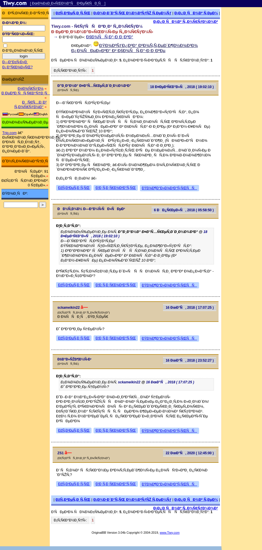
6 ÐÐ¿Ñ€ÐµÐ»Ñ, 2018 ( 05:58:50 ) (184, 210)
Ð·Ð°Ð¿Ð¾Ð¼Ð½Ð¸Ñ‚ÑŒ (22, 51)
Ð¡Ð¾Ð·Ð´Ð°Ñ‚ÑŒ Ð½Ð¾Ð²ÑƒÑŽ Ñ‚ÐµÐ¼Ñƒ (132, 13)
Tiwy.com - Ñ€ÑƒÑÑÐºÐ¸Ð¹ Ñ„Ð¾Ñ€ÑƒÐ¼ (97, 26)
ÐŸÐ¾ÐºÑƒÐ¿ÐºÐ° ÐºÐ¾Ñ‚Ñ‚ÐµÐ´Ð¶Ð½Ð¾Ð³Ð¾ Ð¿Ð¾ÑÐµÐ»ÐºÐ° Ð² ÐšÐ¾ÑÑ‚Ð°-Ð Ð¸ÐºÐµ (134, 48)
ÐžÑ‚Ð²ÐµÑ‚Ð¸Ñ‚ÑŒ (72, 13)
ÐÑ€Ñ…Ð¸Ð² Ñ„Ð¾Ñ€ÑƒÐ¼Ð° (30, 104)
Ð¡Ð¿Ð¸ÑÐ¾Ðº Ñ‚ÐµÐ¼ (196, 13)
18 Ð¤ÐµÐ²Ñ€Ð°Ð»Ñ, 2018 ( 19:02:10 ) (182, 87)
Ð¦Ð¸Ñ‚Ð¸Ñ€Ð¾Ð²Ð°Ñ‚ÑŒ (116, 188)
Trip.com (9, 133)
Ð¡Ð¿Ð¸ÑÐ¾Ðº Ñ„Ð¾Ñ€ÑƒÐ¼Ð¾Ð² (185, 21)
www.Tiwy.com (170, 532)
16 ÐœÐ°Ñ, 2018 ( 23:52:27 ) (190, 360)
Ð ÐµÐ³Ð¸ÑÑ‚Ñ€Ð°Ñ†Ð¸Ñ (25, 93)
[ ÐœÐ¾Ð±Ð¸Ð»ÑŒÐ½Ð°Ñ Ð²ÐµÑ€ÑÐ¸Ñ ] (68, 3)
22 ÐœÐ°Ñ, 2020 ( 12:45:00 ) (190, 453)
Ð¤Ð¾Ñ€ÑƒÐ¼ (30, 88)
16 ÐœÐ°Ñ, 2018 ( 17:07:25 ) (190, 308)
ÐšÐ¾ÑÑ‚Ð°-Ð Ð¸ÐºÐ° (109, 36)
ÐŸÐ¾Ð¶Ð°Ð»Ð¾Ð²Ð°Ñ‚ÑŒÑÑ (169, 188)
